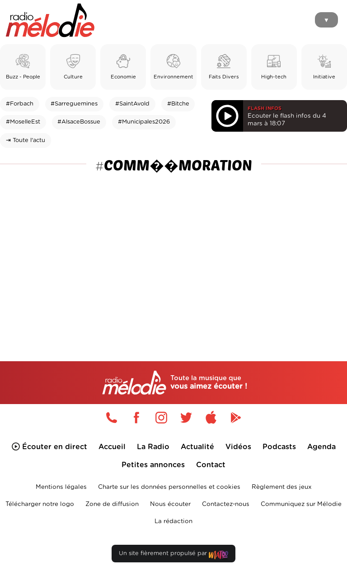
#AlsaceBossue (78, 122)
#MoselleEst (23, 122)
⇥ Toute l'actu (25, 140)
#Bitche (178, 104)
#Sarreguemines (74, 104)
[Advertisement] (173, 246)
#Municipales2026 (144, 122)
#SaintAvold (132, 104)
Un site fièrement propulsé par (173, 555)
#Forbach (19, 104)
